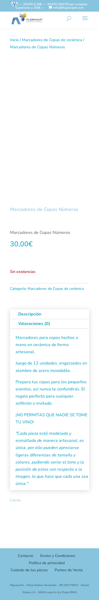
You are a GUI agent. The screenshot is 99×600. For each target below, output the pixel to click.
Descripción (29, 314)
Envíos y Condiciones (57, 555)
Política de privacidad (47, 562)
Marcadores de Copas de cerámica (52, 39)
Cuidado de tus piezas (29, 570)
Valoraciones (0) (34, 324)
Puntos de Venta (69, 570)
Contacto (25, 555)
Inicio (14, 39)
